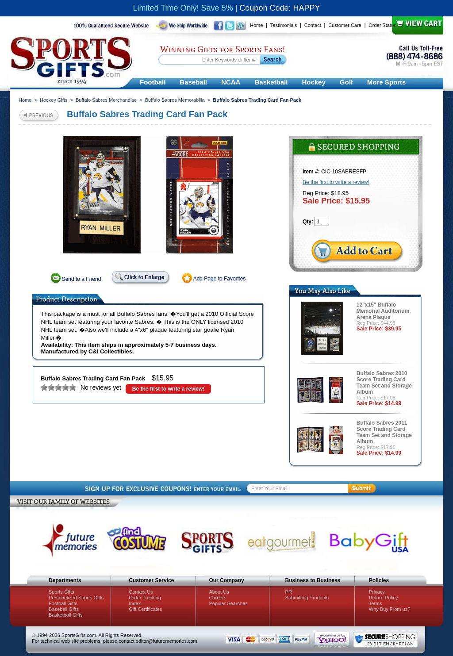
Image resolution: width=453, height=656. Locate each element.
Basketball (271, 82)
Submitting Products (307, 597)
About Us (219, 592)
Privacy (377, 592)
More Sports (386, 82)
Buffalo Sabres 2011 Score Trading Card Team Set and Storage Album (384, 432)
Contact (312, 25)
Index (135, 603)
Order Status (382, 25)
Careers (217, 597)
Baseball (193, 82)
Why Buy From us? (390, 609)
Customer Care (344, 25)
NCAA (230, 82)
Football (152, 82)
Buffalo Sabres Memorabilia (175, 100)
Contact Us (141, 592)
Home (256, 25)
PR (288, 592)
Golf (346, 82)
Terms (375, 603)
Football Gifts (63, 603)
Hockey (313, 82)
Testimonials (283, 25)
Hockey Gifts (53, 100)
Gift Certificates (145, 609)
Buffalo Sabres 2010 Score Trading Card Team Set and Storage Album (384, 382)
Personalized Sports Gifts (76, 597)
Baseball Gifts (64, 609)
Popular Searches (228, 603)
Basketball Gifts (65, 615)
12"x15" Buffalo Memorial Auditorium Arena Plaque (383, 311)
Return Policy (383, 597)
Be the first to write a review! (168, 389)
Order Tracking (145, 597)
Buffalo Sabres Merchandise (106, 100)
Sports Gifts (61, 592)
